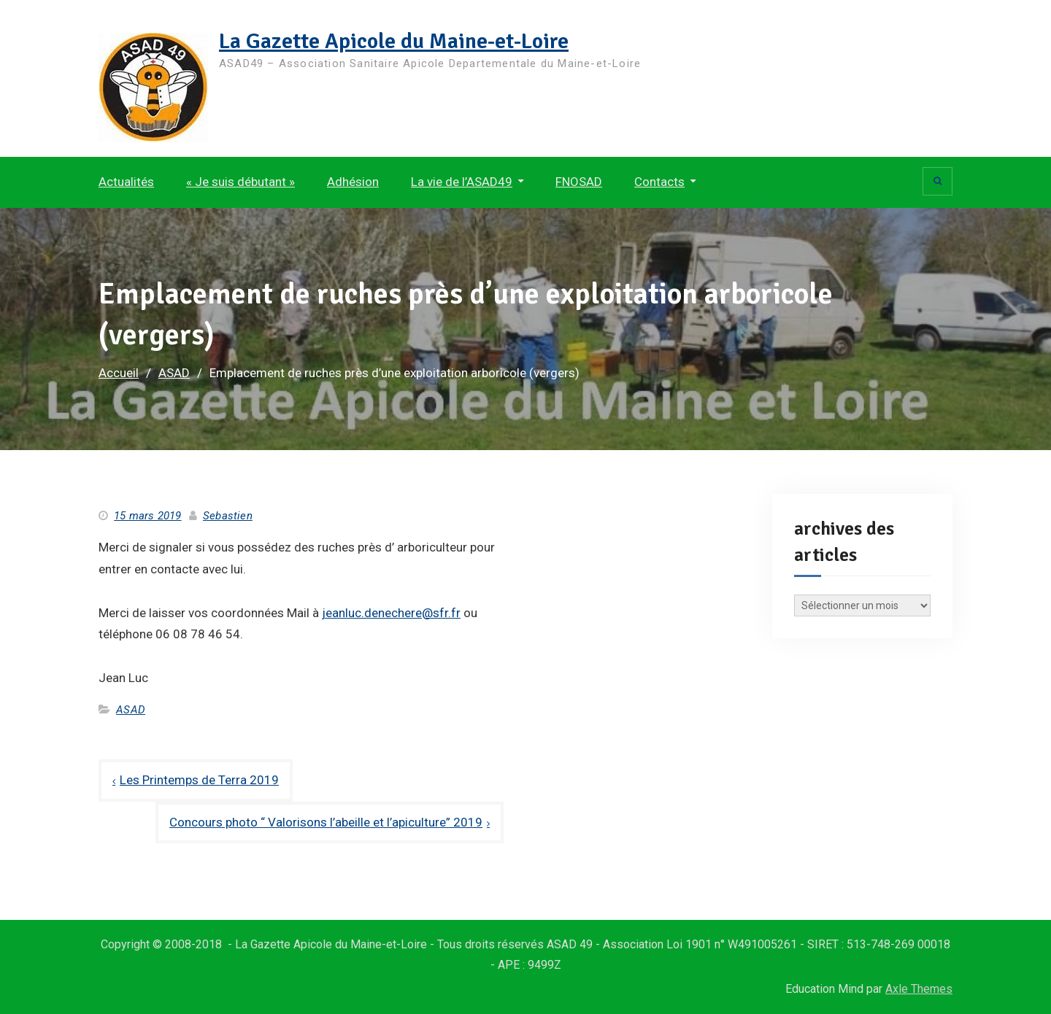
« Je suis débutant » (240, 181)
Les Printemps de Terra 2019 (199, 780)
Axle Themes (918, 989)
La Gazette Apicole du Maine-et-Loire (394, 41)
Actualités (126, 181)
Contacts (659, 181)
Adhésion (353, 181)
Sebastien (228, 515)
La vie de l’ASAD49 (461, 181)
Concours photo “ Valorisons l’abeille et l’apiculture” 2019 (325, 822)
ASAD (130, 709)
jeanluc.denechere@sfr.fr (391, 612)
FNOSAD (578, 181)
